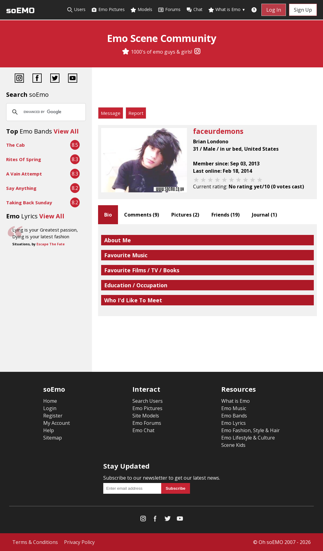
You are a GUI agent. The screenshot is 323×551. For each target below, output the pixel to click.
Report (135, 113)
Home (50, 401)
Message (110, 113)
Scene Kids (233, 445)
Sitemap (52, 437)
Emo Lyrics (233, 423)
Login (49, 408)
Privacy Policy (79, 542)
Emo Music (233, 408)
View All (66, 131)
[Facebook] (37, 79)
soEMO (20, 10)
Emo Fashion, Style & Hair (250, 430)
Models (141, 9)
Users (76, 9)
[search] (45, 112)
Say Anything (21, 188)
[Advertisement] (207, 89)
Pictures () (185, 214)
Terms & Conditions (35, 542)
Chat (194, 9)
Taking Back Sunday (29, 202)
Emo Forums (146, 423)
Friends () (225, 214)
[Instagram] (197, 51)
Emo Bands (234, 415)
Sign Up (303, 9)
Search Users (147, 401)
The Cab (15, 145)
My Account (56, 423)
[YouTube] (72, 79)
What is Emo (226, 9)
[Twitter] (54, 79)
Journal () (264, 214)
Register (53, 415)
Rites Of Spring (23, 159)
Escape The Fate (50, 244)
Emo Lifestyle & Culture (248, 437)
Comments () (141, 214)
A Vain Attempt (24, 174)
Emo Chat (143, 430)
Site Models (145, 415)
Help (48, 430)
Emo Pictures (108, 9)
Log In (273, 9)
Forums (169, 9)
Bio (108, 214)
